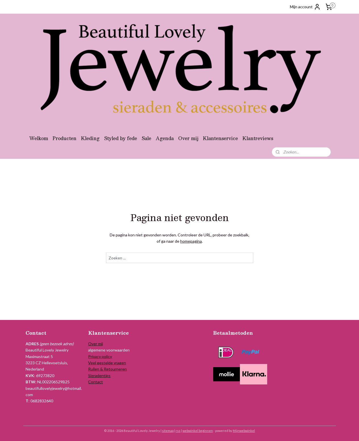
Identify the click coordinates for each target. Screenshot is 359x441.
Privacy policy (100, 356)
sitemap (168, 430)
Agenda (165, 138)
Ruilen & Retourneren (107, 369)
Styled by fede (120, 138)
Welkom (38, 138)
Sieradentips (99, 375)
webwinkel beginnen (197, 430)
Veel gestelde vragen (107, 362)
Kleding (90, 138)
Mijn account (305, 6)
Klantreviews (257, 138)
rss (178, 430)
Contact (95, 381)
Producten (64, 138)
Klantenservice (220, 138)
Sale (146, 138)
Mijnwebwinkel (244, 430)
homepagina (191, 241)
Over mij (188, 138)
